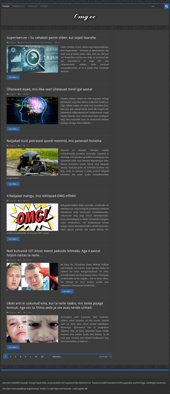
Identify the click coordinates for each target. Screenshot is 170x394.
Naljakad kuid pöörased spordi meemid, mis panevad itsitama (54, 141)
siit (86, 388)
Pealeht (5, 6)
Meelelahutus (18, 6)
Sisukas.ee (32, 6)
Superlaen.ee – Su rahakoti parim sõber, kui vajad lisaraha (51, 38)
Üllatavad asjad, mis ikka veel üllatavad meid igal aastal (49, 89)
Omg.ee (12, 42)
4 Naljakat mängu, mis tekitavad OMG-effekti (41, 196)
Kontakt (44, 6)
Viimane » (56, 356)
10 (36, 356)
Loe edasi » (13, 77)
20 (42, 356)
